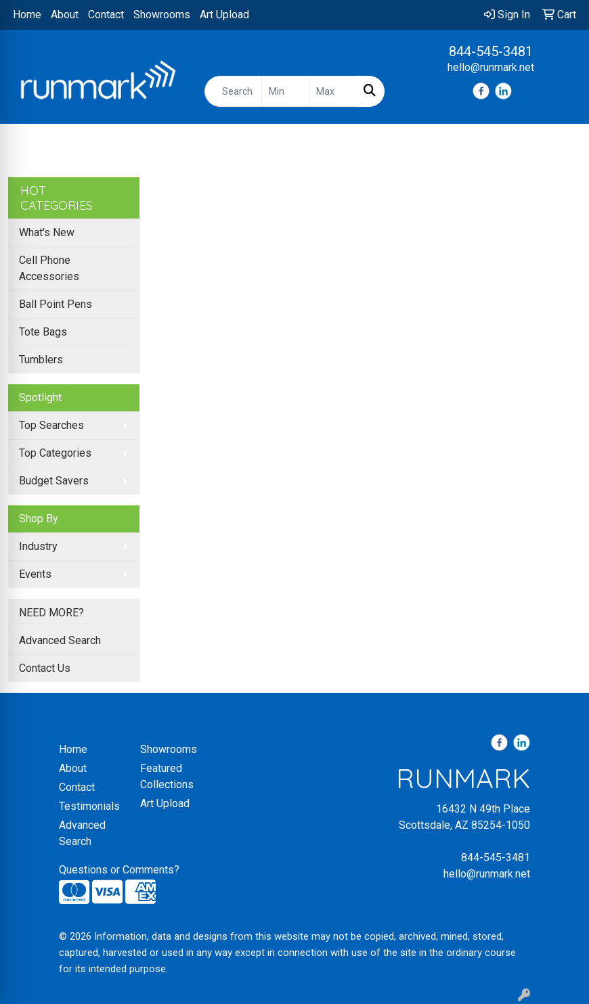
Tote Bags (43, 331)
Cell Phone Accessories (49, 268)
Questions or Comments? (119, 869)
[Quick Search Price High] (332, 91)
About (65, 14)
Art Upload (224, 14)
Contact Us (44, 668)
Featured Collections (167, 776)
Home (27, 14)
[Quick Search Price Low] (285, 91)
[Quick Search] (233, 91)
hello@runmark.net (491, 67)
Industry (38, 546)
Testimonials (89, 806)
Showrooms (161, 14)
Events (35, 574)
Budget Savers (54, 480)
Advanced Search (60, 640)
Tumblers (41, 359)
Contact (106, 14)
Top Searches (51, 425)
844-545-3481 (491, 51)
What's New (46, 232)
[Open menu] (561, 144)
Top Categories (55, 453)
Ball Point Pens (55, 304)
